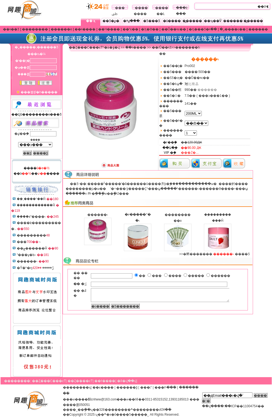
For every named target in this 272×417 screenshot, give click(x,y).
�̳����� (192, 21)
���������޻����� (31, 235)
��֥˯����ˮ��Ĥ (31, 199)
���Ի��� (165, 387)
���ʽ (146, 387)
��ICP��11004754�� (244, 406)
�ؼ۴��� (131, 21)
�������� (35, 29)
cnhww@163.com (104, 399)
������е (61, 29)
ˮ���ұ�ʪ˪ (26, 255)
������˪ (27, 261)
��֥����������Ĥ (36, 205)
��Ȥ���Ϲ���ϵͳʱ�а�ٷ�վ (94, 47)
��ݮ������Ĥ (32, 248)
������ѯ (126, 387)
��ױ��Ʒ (11, 29)
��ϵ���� (103, 387)
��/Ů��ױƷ (161, 47)
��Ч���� (109, 29)
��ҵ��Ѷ (213, 21)
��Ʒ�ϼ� (111, 21)
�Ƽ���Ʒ (151, 21)
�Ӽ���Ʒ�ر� (207, 29)
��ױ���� (85, 29)
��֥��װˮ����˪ (31, 217)
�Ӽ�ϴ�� (150, 29)
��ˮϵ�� (130, 29)
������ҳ (80, 387)
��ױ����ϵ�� (227, 29)
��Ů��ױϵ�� (173, 29)
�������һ (187, 47)
